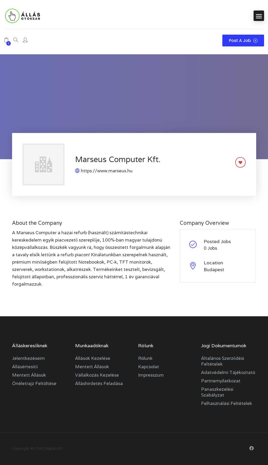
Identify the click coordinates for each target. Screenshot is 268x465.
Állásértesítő (25, 367)
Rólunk (145, 358)
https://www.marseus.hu (107, 171)
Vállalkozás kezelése (97, 375)
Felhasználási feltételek (226, 403)
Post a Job (243, 41)
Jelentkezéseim (28, 358)
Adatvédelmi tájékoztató (228, 372)
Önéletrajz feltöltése (34, 383)
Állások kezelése (92, 358)
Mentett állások (29, 375)
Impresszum (151, 375)
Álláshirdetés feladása (99, 383)
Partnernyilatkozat (220, 381)
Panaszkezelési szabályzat (217, 392)
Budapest (214, 269)
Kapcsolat (148, 367)
